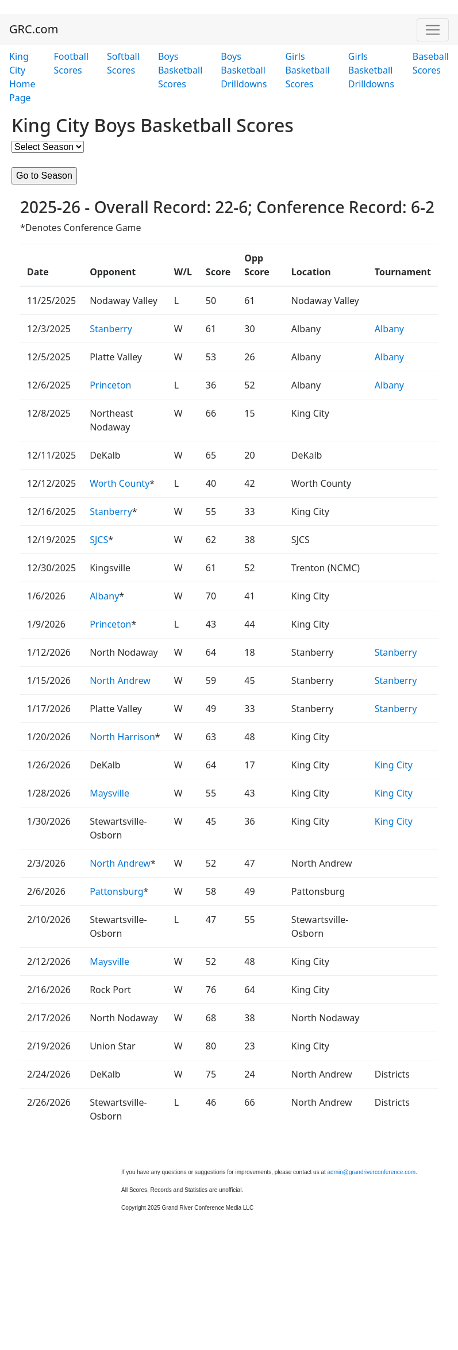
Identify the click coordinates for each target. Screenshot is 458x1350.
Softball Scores (123, 63)
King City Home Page (22, 77)
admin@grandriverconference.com (372, 1172)
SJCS (99, 539)
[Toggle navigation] (433, 29)
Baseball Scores (431, 63)
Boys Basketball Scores (180, 70)
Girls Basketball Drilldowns (371, 70)
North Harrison (122, 736)
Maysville (109, 793)
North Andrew (120, 680)
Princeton (110, 385)
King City (394, 765)
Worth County (119, 483)
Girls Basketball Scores (307, 70)
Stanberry (111, 328)
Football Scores (71, 63)
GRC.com (33, 29)
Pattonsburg (116, 891)
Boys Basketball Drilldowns (244, 70)
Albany (389, 328)
